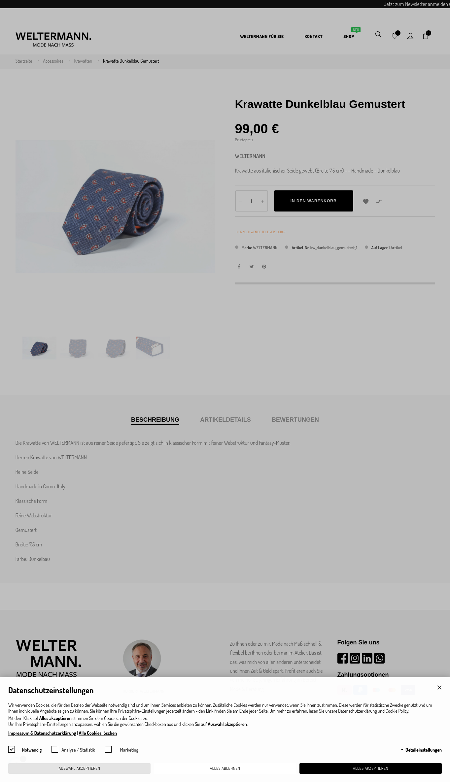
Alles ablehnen (225, 768)
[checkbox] (11, 749)
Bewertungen (295, 419)
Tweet (252, 266)
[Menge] (252, 201)
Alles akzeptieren (370, 768)
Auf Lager (379, 247)
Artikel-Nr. (300, 247)
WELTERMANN (265, 247)
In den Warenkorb (314, 201)
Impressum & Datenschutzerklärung (42, 733)
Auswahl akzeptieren (79, 768)
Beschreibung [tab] (155, 419)
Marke (247, 247)
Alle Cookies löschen (98, 733)
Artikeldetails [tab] (225, 419)
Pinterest (264, 266)
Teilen (239, 266)
